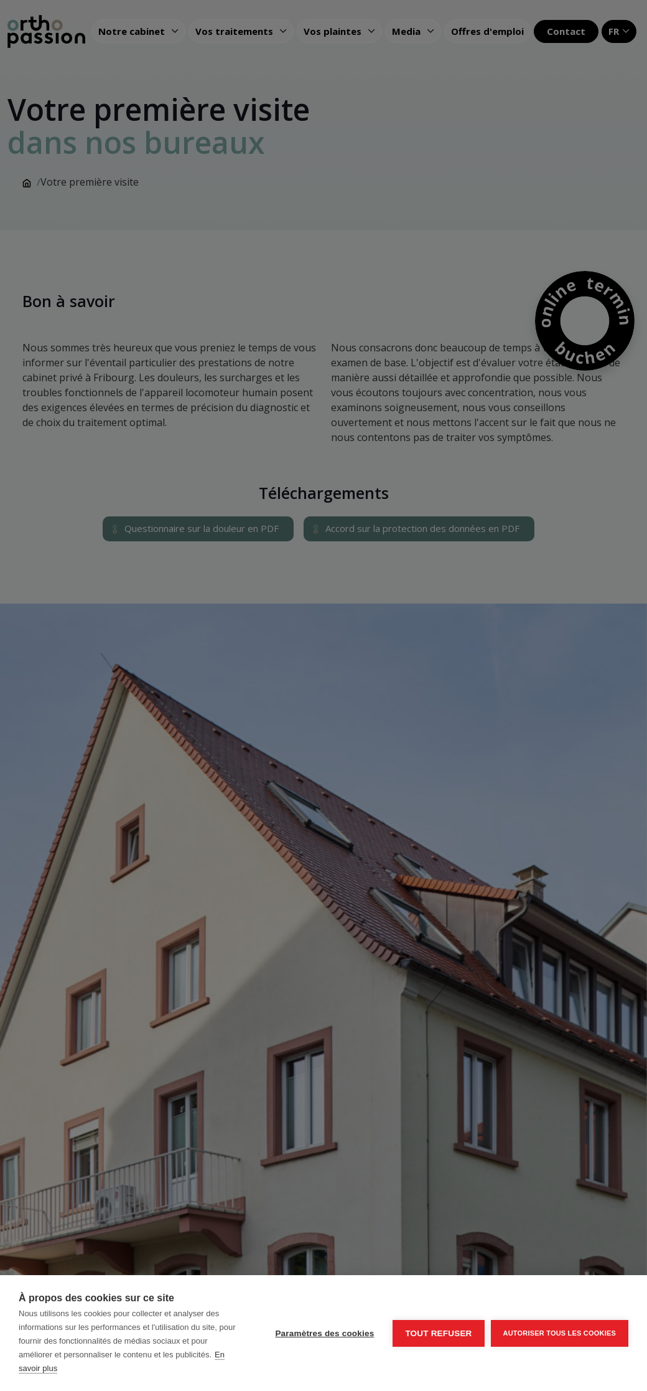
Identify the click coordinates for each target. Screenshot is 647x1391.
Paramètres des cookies (324, 1333)
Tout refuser (438, 1333)
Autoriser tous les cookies (559, 1333)
